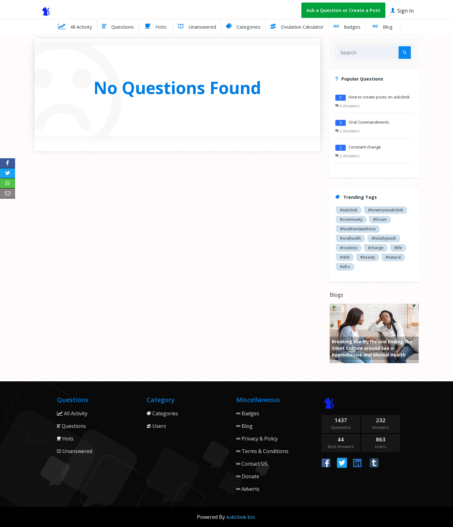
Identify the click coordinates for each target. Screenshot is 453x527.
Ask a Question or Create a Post (343, 10)
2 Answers (347, 131)
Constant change (365, 147)
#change (375, 247)
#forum (380, 219)
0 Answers (347, 106)
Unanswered (197, 26)
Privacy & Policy (257, 438)
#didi (345, 257)
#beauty (367, 257)
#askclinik (348, 210)
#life (398, 247)
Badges (347, 26)
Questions (118, 26)
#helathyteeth (384, 238)
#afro (345, 266)
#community (351, 219)
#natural (393, 257)
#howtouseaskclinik (385, 210)
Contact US (252, 463)
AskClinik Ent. (241, 517)
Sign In (402, 10)
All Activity (75, 26)
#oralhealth (350, 238)
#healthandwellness (358, 229)
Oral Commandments (369, 122)
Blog (382, 26)
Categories (243, 26)
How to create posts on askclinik (379, 97)
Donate (247, 476)
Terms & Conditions (262, 451)
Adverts (248, 488)
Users (156, 426)
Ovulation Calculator (297, 26)
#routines (348, 247)
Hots (155, 26)
